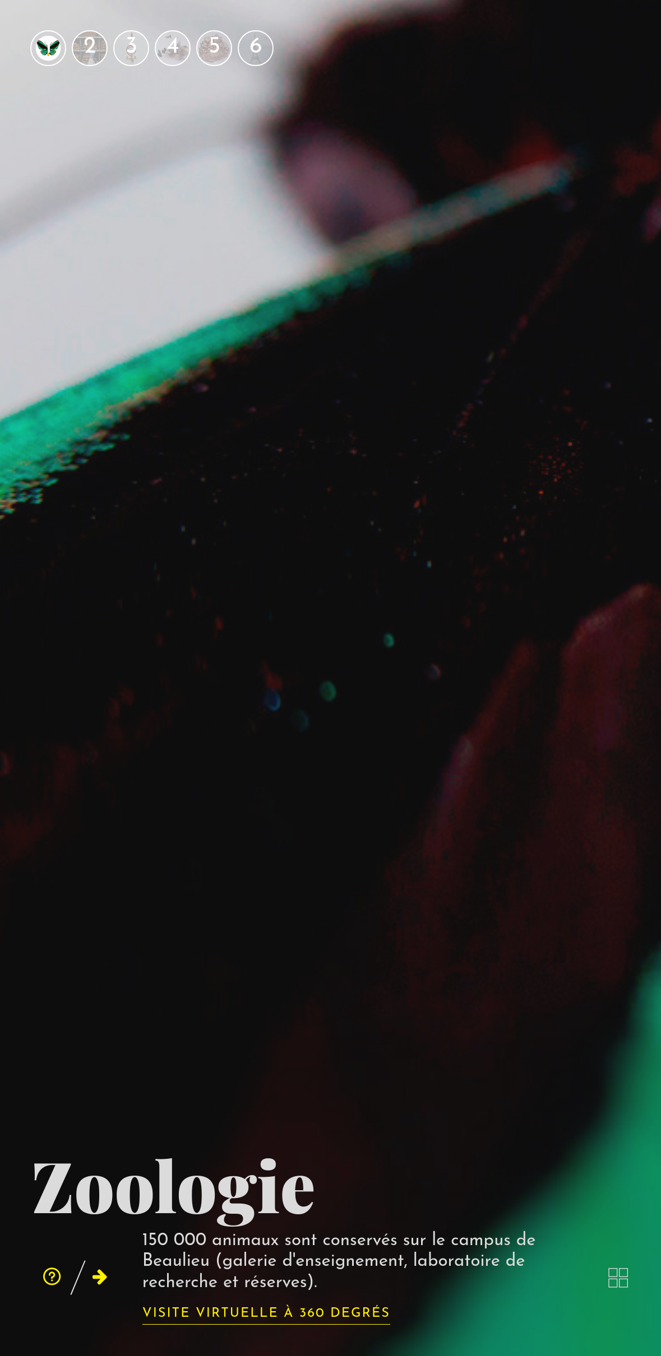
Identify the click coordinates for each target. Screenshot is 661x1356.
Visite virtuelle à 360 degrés (266, 1313)
